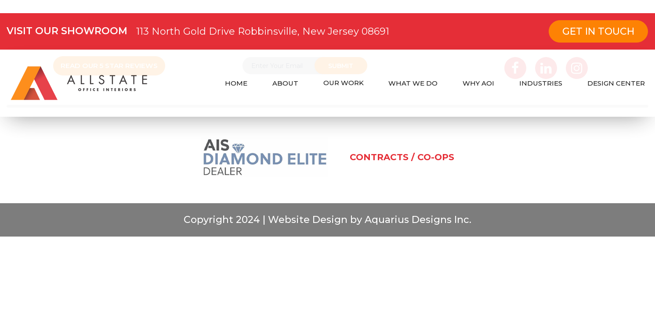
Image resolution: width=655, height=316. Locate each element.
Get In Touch (598, 31)
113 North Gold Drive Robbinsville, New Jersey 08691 (262, 31)
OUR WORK (343, 83)
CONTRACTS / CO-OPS (402, 163)
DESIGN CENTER (616, 83)
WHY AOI (478, 83)
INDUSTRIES (540, 83)
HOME (236, 83)
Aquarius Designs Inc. (416, 226)
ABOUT (285, 83)
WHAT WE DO (413, 83)
